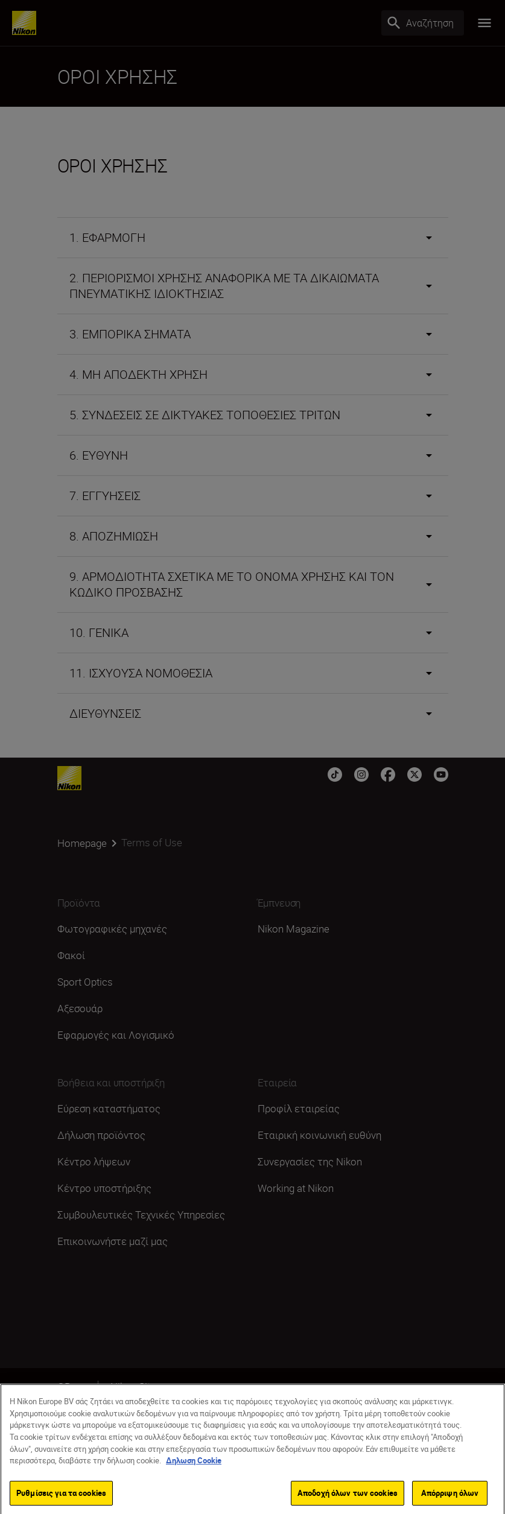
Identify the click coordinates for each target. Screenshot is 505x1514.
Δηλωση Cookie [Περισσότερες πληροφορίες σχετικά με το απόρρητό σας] (193, 1473)
